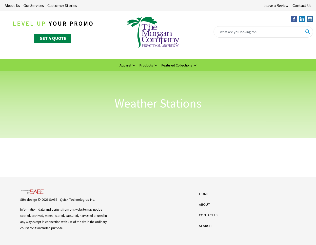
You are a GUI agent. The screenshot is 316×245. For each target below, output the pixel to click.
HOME (204, 194)
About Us (12, 5)
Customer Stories (62, 5)
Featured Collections (176, 65)
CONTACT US (208, 215)
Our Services (33, 5)
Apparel (125, 65)
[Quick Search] (258, 32)
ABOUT (204, 204)
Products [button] (146, 65)
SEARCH (205, 225)
